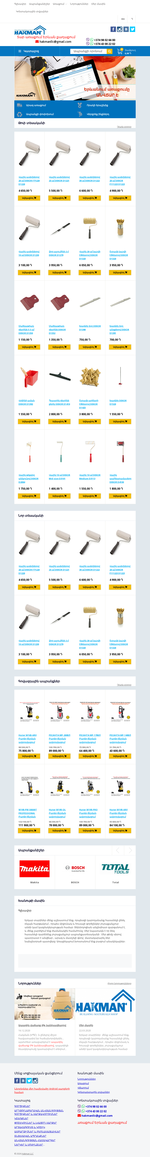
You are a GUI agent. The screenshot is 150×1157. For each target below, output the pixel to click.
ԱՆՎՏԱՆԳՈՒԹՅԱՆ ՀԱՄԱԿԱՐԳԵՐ (34, 1140)
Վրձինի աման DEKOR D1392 (27, 403)
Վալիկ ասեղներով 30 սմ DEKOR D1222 (89, 179)
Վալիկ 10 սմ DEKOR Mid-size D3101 (59, 477)
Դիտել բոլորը (124, 127)
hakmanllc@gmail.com (53, 43)
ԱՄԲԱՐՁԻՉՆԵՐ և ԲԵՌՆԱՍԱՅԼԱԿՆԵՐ (37, 1131)
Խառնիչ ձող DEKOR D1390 (90, 328)
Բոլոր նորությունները (119, 984)
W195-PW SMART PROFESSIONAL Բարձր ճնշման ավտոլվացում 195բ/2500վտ (28, 814)
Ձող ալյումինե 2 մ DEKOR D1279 (59, 254)
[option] (75, 79)
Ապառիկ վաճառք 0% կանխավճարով (42, 1026)
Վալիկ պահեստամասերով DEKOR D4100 (120, 479)
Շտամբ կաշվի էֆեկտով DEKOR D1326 (119, 256)
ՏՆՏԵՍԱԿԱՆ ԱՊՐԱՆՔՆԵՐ (30, 1135)
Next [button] (130, 851)
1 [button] (122, 95)
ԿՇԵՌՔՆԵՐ (21, 1118)
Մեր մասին (86, 1026)
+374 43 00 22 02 (105, 45)
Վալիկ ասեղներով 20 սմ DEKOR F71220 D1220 (29, 181)
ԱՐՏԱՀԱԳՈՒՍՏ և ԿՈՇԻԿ (29, 1127)
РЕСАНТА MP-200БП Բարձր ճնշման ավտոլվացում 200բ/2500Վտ (59, 740)
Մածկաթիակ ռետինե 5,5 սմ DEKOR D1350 (26, 330)
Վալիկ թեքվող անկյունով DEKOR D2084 (28, 479)
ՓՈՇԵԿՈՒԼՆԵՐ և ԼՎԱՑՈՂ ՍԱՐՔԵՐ (35, 1122)
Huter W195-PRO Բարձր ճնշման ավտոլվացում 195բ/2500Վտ (88, 814)
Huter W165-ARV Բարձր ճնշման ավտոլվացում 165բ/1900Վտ (28, 740)
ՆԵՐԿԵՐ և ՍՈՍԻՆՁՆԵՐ (28, 1144)
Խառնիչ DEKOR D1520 (118, 403)
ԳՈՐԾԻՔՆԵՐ (22, 1106)
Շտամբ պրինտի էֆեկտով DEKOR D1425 (88, 405)
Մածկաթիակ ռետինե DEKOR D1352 (57, 330)
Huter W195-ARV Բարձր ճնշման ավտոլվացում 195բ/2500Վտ (119, 814)
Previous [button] (118, 851)
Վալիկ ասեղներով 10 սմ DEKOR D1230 (29, 254)
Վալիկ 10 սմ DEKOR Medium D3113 (89, 477)
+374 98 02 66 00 (105, 41)
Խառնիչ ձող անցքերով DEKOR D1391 (119, 330)
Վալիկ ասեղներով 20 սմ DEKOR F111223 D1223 (120, 181)
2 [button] (127, 95)
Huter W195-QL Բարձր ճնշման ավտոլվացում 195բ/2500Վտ (57, 814)
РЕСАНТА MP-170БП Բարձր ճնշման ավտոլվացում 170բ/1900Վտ (90, 740)
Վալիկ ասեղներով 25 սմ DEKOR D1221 (59, 179)
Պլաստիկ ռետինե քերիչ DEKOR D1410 (59, 403)
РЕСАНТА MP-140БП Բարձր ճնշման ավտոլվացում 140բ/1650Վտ (120, 740)
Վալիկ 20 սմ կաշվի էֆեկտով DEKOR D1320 (89, 256)
